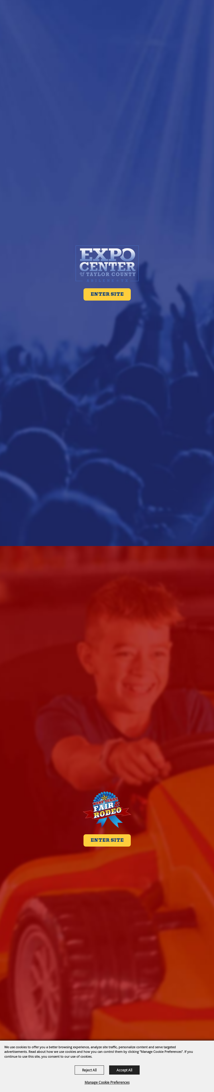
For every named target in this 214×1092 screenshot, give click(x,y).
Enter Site (107, 294)
